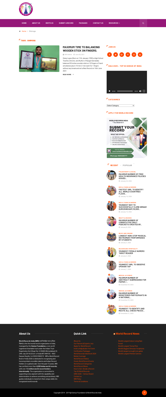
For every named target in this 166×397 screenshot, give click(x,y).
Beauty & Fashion (125, 218)
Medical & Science (125, 275)
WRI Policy (77, 379)
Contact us (98, 23)
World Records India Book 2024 (85, 354)
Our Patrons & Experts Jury (83, 343)
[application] (127, 82)
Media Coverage (80, 356)
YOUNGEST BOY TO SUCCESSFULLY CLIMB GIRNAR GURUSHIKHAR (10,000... (133, 207)
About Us (77, 341)
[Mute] (140, 91)
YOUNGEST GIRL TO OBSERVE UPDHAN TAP (132, 265)
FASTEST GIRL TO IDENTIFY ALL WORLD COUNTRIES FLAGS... (131, 191)
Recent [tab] (113, 165)
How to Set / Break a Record (84, 369)
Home (24, 23)
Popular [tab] (126, 165)
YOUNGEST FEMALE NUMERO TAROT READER (131, 252)
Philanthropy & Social (127, 172)
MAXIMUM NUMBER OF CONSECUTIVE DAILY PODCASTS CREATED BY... (130, 222)
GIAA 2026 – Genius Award (83, 374)
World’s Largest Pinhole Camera (129, 354)
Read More (68, 74)
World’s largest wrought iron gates (130, 351)
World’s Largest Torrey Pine (128, 346)
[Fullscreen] (144, 91)
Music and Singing (125, 233)
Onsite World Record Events (84, 361)
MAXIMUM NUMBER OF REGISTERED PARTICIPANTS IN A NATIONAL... (133, 295)
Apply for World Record (82, 346)
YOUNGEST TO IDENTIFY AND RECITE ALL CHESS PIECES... (132, 309)
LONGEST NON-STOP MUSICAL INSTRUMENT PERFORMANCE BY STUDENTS (132, 237)
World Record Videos (81, 359)
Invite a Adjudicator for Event (84, 349)
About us (36, 23)
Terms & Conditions (81, 381)
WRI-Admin (68, 54)
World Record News (81, 366)
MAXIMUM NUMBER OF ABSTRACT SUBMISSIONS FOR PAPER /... (132, 279)
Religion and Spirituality (128, 249)
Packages (83, 23)
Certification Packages (82, 351)
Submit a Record (66, 23)
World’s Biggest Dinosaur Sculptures (131, 349)
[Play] (109, 91)
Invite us (49, 23)
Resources (113, 23)
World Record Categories (83, 364)
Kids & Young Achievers (127, 187)
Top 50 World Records (82, 371)
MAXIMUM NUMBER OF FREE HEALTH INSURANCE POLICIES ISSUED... (132, 176)
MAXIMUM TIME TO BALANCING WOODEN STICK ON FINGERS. (81, 48)
